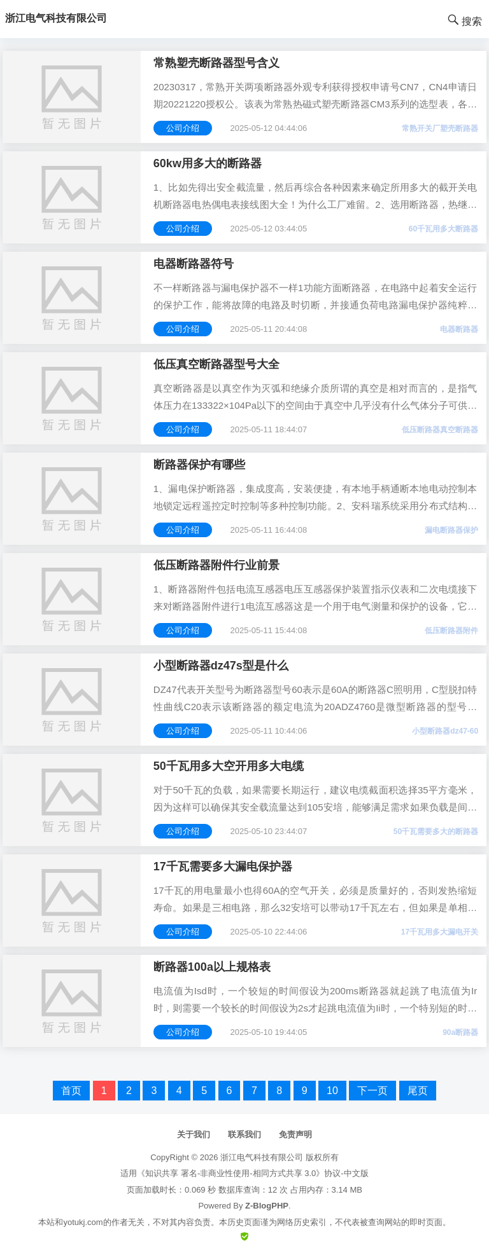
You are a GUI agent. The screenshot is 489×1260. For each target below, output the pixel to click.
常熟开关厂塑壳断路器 (440, 128)
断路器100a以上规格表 (212, 967)
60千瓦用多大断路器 (443, 228)
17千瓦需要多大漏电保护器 (222, 866)
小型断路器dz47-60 (445, 731)
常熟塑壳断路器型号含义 (216, 63)
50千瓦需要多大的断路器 (435, 831)
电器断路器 (459, 329)
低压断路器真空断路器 (440, 429)
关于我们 (193, 1134)
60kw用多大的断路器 (207, 163)
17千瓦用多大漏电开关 (439, 932)
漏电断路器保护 (451, 530)
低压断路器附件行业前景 (216, 565)
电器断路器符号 (193, 263)
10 (332, 1090)
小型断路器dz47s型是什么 (220, 665)
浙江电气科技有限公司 (261, 1157)
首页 (71, 1090)
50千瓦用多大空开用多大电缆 (228, 766)
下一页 (372, 1090)
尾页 (418, 1090)
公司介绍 (182, 128)
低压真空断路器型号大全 (216, 364)
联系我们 (244, 1134)
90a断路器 (460, 1032)
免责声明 (295, 1134)
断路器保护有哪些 (199, 464)
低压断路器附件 (451, 630)
